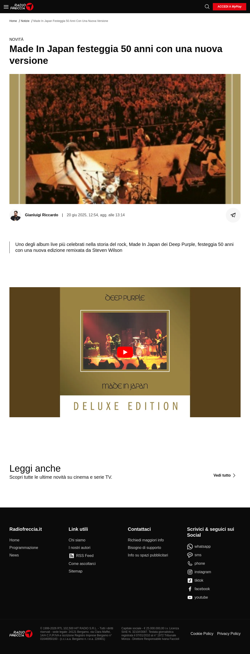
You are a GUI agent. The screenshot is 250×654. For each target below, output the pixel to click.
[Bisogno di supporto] (144, 547)
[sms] (194, 555)
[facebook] (198, 589)
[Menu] (6, 6)
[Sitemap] (76, 571)
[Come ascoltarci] (82, 563)
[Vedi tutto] (225, 475)
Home (13, 21)
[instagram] (199, 572)
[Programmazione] (23, 547)
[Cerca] (207, 6)
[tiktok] (195, 580)
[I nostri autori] (79, 547)
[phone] (196, 563)
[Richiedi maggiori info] (146, 540)
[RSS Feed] (81, 556)
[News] (14, 555)
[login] (229, 6)
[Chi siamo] (77, 540)
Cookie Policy (201, 634)
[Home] (22, 6)
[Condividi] (233, 215)
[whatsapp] (199, 546)
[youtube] (197, 597)
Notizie (25, 21)
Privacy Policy (229, 634)
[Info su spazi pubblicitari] (148, 555)
